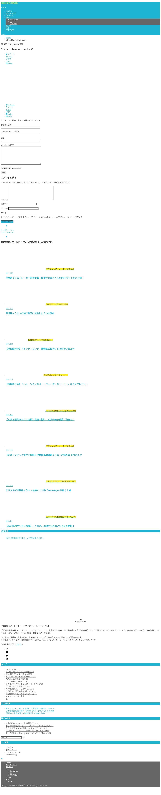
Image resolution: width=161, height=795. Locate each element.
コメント (4, 206)
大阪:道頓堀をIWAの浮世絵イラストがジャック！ (26, 734)
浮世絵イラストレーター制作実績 (20, 678)
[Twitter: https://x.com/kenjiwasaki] (7, 663)
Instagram (14, 20)
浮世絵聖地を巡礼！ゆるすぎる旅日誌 (21, 700)
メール (4, 215)
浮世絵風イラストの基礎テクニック (21, 683)
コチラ (19, 651)
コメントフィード (13, 759)
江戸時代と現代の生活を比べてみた (21, 698)
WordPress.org (11, 761)
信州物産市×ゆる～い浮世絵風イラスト (22, 730)
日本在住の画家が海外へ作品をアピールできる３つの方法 (30, 717)
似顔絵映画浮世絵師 (9, 3)
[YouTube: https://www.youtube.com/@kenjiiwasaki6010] (7, 659)
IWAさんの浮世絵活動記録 (17, 685)
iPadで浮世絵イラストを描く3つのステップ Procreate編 (28, 739)
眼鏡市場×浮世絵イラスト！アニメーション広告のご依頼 (29, 732)
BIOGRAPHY (11, 13)
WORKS (9, 11)
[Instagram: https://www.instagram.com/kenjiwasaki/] (7, 656)
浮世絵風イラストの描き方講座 (19, 680)
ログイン (9, 754)
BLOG (8, 26)
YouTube (13, 24)
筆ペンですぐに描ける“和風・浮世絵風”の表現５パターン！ (31, 715)
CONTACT (10, 30)
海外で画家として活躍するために (20, 695)
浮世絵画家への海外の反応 (17, 688)
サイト (4, 219)
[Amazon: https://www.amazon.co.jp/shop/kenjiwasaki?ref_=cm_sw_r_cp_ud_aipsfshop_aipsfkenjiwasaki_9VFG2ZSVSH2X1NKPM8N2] (7, 666)
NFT (7, 28)
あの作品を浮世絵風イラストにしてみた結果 (24, 690)
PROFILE (9, 15)
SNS (7, 17)
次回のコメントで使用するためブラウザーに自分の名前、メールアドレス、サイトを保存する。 (44, 223)
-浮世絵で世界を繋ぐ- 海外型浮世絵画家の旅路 (25, 720)
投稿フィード (11, 756)
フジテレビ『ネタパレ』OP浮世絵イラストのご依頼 (27, 737)
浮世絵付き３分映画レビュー (18, 693)
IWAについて (11, 676)
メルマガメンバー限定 (15, 703)
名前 (3, 210)
